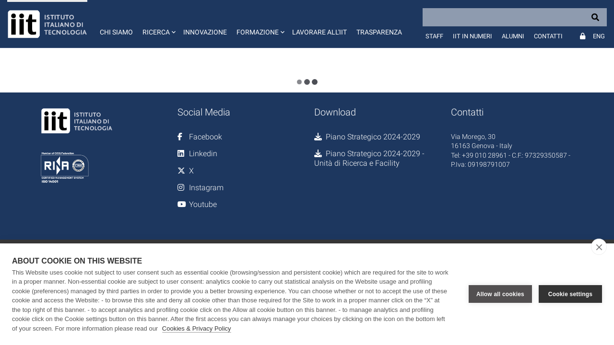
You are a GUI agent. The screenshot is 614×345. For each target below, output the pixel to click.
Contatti (548, 36)
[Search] (515, 17)
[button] (158, 24)
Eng (599, 36)
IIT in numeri (472, 36)
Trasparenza (379, 32)
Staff (434, 36)
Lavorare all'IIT (319, 32)
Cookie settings (570, 294)
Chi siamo (116, 32)
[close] (599, 247)
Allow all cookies (500, 294)
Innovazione (205, 32)
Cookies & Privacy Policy (196, 328)
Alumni (513, 36)
